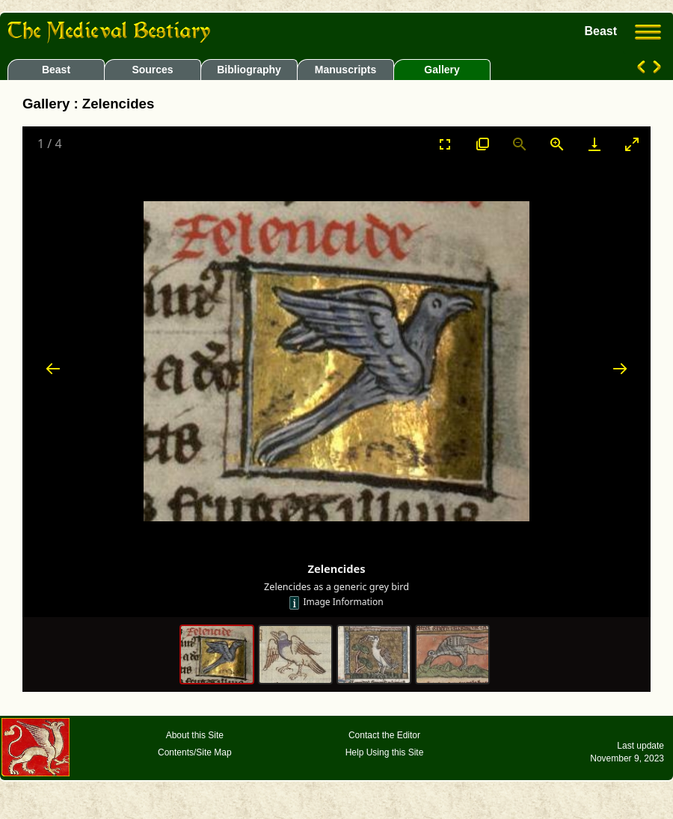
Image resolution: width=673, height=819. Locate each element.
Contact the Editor (384, 735)
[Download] (594, 144)
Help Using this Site (384, 752)
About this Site (195, 735)
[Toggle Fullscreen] (445, 144)
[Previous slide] (53, 368)
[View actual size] (482, 144)
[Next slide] (620, 368)
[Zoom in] (557, 144)
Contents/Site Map (195, 752)
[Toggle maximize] (632, 144)
